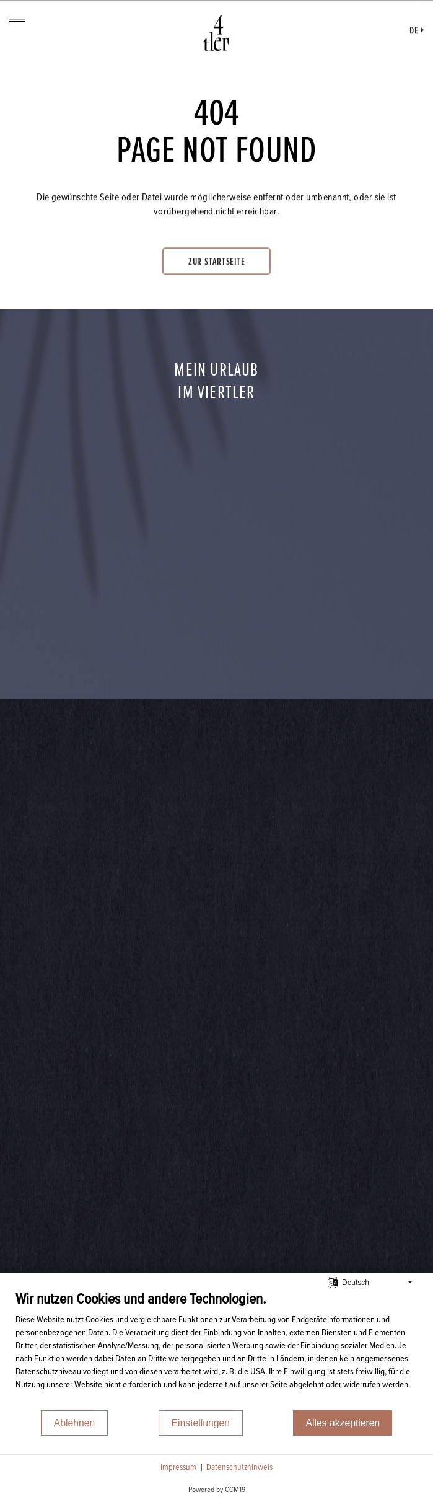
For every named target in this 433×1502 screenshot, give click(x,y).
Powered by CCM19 (216, 1490)
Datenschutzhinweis (239, 1467)
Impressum (178, 1467)
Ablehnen (74, 1423)
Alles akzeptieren (342, 1423)
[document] (216, 1349)
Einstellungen (201, 1423)
